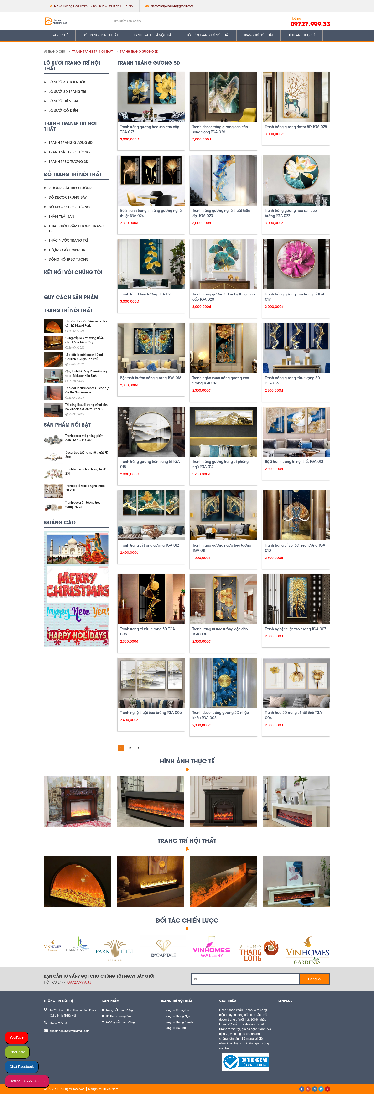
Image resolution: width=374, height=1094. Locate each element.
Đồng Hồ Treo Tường (69, 259)
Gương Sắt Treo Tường (71, 188)
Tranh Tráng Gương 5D (139, 51)
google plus (316, 6)
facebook (297, 6)
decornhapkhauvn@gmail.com (172, 6)
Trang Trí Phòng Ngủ (177, 1016)
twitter (307, 6)
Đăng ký (314, 979)
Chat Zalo (17, 1052)
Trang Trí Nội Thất (187, 840)
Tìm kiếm (225, 21)
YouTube (17, 1037)
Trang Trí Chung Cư (176, 1010)
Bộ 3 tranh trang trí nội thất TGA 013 (294, 461)
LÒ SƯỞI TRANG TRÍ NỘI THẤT (208, 35)
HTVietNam (110, 1089)
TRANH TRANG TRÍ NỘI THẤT (152, 35)
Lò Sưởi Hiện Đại (63, 101)
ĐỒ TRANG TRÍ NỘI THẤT (100, 35)
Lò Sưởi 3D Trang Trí (67, 91)
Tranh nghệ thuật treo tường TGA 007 (295, 629)
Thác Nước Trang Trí (68, 240)
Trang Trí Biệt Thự (175, 1028)
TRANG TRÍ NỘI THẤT (258, 35)
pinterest (326, 6)
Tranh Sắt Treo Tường (69, 152)
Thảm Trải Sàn (61, 216)
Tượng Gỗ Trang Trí (67, 250)
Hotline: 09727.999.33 (27, 1081)
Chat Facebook (22, 1066)
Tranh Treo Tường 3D (68, 162)
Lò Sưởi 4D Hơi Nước (68, 82)
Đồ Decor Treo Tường (69, 207)
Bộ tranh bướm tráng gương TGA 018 (150, 378)
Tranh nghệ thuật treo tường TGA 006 (151, 712)
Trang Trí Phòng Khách (178, 1022)
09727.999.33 (310, 23)
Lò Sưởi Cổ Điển (63, 110)
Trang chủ (54, 51)
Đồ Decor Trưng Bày (68, 197)
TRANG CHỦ (59, 35)
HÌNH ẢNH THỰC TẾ (302, 35)
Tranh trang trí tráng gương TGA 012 (149, 545)
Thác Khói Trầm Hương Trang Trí (76, 228)
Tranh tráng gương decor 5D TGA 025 (296, 126)
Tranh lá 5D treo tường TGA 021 (145, 294)
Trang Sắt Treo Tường (119, 1010)
